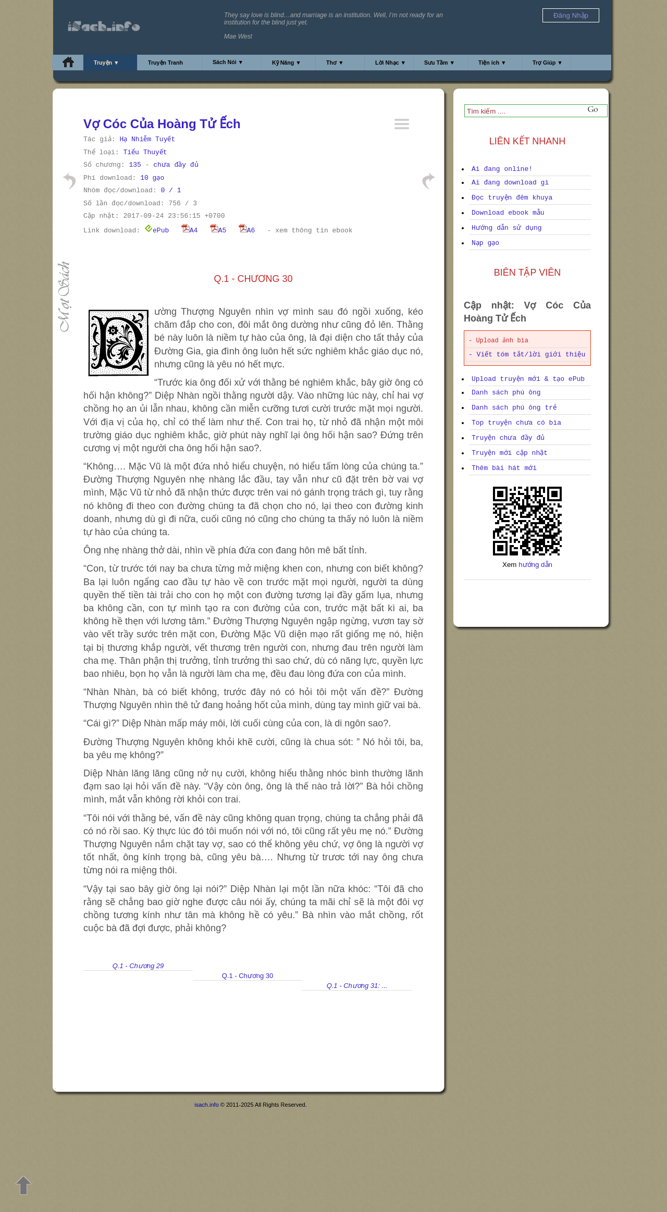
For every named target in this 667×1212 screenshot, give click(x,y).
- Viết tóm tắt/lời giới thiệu (526, 354)
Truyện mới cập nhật (510, 453)
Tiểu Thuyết (145, 152)
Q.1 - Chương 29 (138, 966)
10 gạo (152, 178)
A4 (189, 230)
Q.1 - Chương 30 (248, 976)
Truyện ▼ (106, 62)
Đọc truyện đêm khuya (512, 198)
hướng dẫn (535, 564)
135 (135, 165)
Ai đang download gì (510, 183)
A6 (247, 230)
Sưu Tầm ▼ (439, 62)
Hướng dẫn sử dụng (507, 228)
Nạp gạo (485, 243)
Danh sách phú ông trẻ (514, 408)
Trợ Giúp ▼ (548, 62)
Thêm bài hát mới (504, 468)
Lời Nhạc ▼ (390, 62)
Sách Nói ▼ (228, 62)
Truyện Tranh (165, 62)
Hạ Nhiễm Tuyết (147, 139)
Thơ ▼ (335, 62)
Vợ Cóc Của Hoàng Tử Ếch (162, 124)
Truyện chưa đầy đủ (508, 438)
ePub (156, 230)
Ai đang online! (502, 169)
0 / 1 (170, 190)
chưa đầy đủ (175, 165)
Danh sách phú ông (506, 393)
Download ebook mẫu (508, 213)
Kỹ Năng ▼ (286, 62)
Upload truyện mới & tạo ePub (528, 379)
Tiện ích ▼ (492, 62)
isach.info (206, 1105)
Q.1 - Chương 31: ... (357, 986)
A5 (218, 230)
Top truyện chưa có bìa (516, 423)
